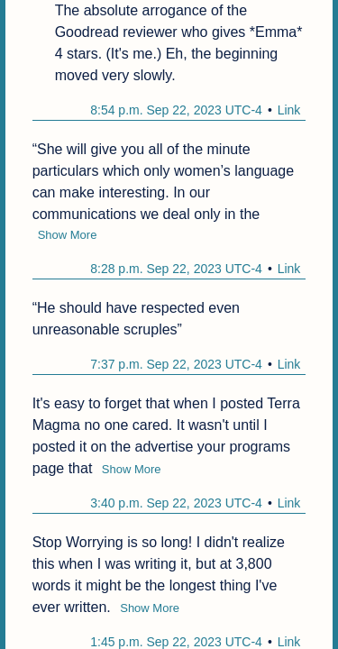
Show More (67, 235)
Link (289, 110)
